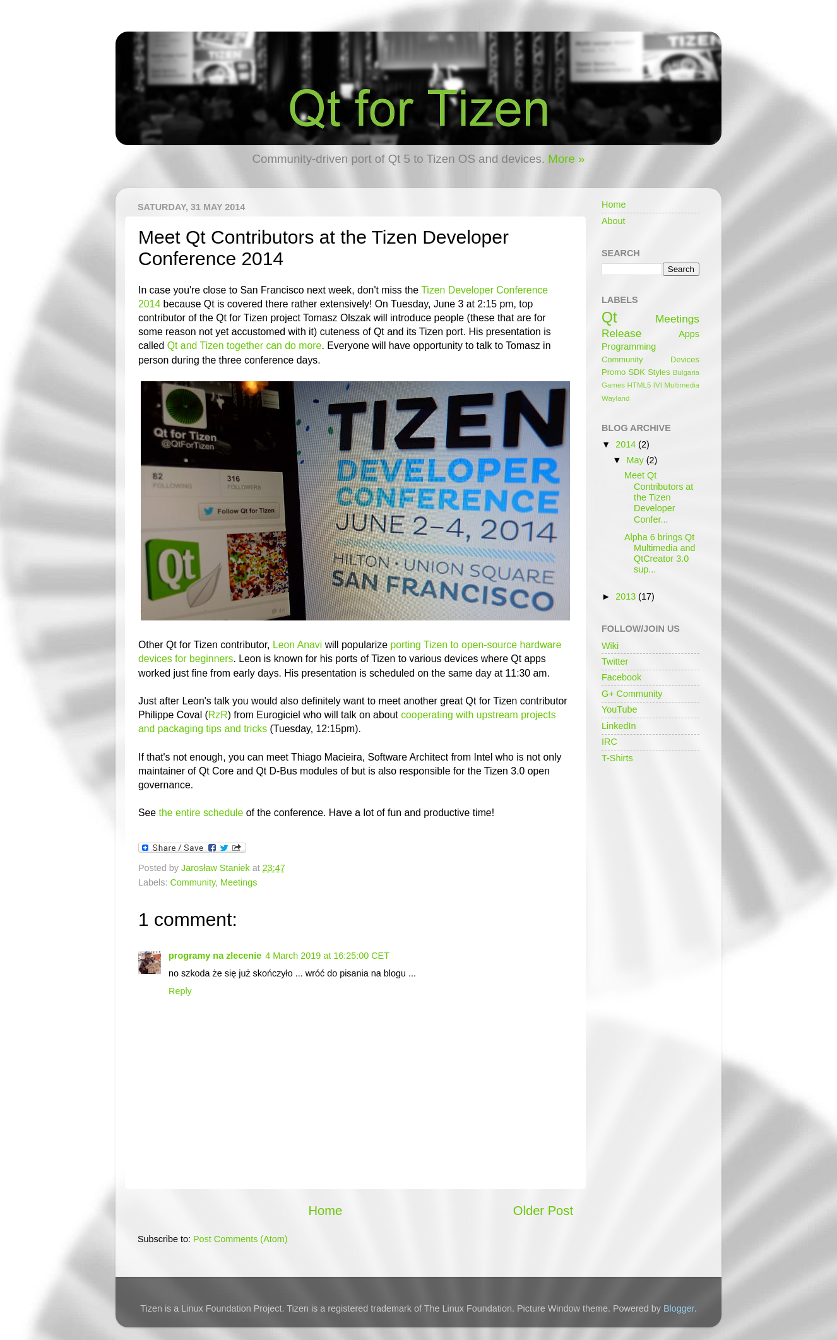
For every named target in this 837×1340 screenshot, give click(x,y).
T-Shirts (617, 758)
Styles (659, 372)
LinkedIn (619, 726)
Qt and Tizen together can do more (244, 345)
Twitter (615, 661)
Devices (684, 359)
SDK (636, 372)
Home (325, 1211)
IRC (609, 742)
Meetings (238, 882)
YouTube (620, 709)
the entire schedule (201, 812)
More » (566, 158)
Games (613, 385)
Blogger (678, 1308)
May (636, 460)
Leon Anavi (297, 644)
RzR (218, 714)
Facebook (621, 677)
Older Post (543, 1211)
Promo (614, 372)
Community (192, 882)
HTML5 (639, 385)
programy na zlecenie (215, 956)
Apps (689, 334)
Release (621, 333)
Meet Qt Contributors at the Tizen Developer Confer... (658, 497)
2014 (626, 444)
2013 (626, 596)
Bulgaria (686, 372)
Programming (629, 346)
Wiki (610, 646)
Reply (180, 991)
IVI (657, 385)
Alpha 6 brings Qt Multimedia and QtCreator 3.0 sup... (660, 553)
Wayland (615, 398)
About (614, 221)
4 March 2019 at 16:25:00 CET (327, 956)
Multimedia (681, 385)
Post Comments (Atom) (240, 1239)
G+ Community (632, 694)
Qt (609, 317)
